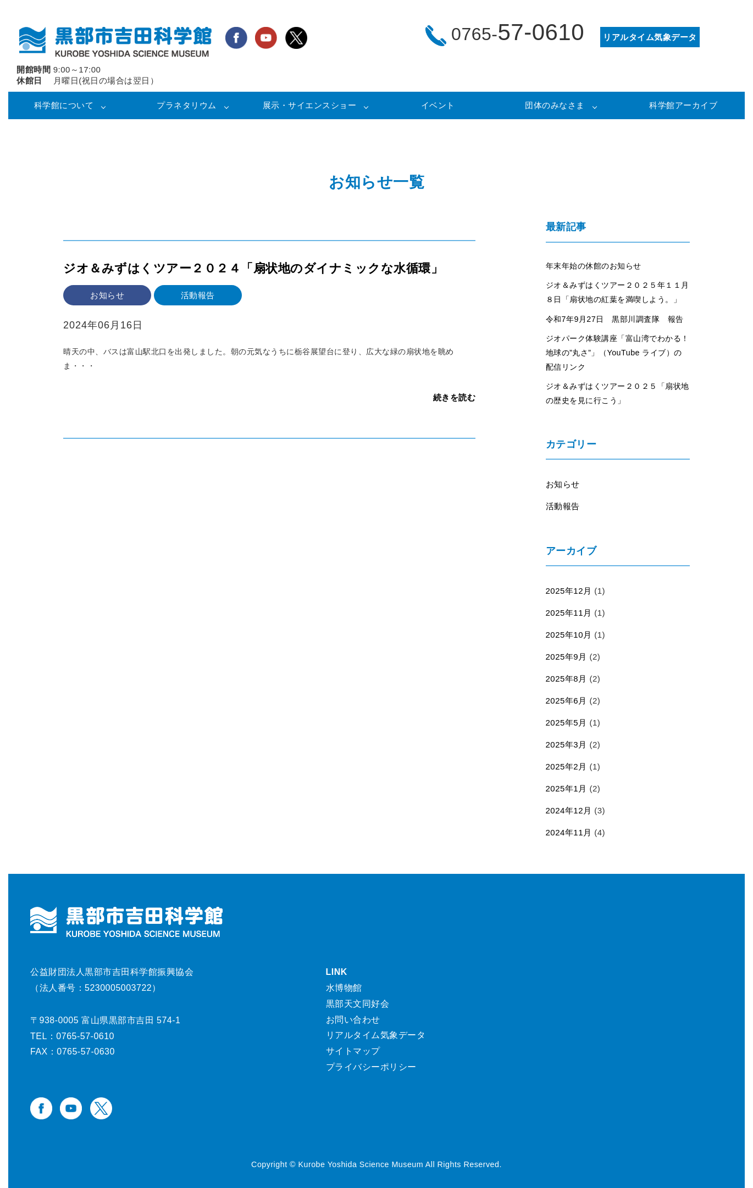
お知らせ (563, 484)
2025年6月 (566, 700)
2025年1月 (566, 788)
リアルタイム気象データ (376, 1035)
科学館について (64, 105)
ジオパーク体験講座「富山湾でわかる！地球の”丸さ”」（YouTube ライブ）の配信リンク (617, 352)
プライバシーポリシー (371, 1067)
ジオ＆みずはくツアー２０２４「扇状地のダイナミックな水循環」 (253, 268)
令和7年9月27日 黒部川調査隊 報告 (615, 319)
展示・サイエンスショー (310, 105)
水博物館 (344, 987)
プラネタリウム (187, 105)
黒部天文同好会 (358, 1003)
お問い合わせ (353, 1019)
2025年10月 (569, 634)
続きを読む (454, 397)
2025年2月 (566, 766)
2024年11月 (569, 832)
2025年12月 (569, 590)
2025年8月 (566, 678)
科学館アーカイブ (683, 105)
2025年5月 (566, 722)
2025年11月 (569, 612)
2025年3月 (566, 744)
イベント (438, 105)
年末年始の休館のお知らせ (593, 265)
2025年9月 (566, 656)
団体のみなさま (555, 105)
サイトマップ (353, 1051)
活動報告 (563, 506)
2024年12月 (569, 810)
